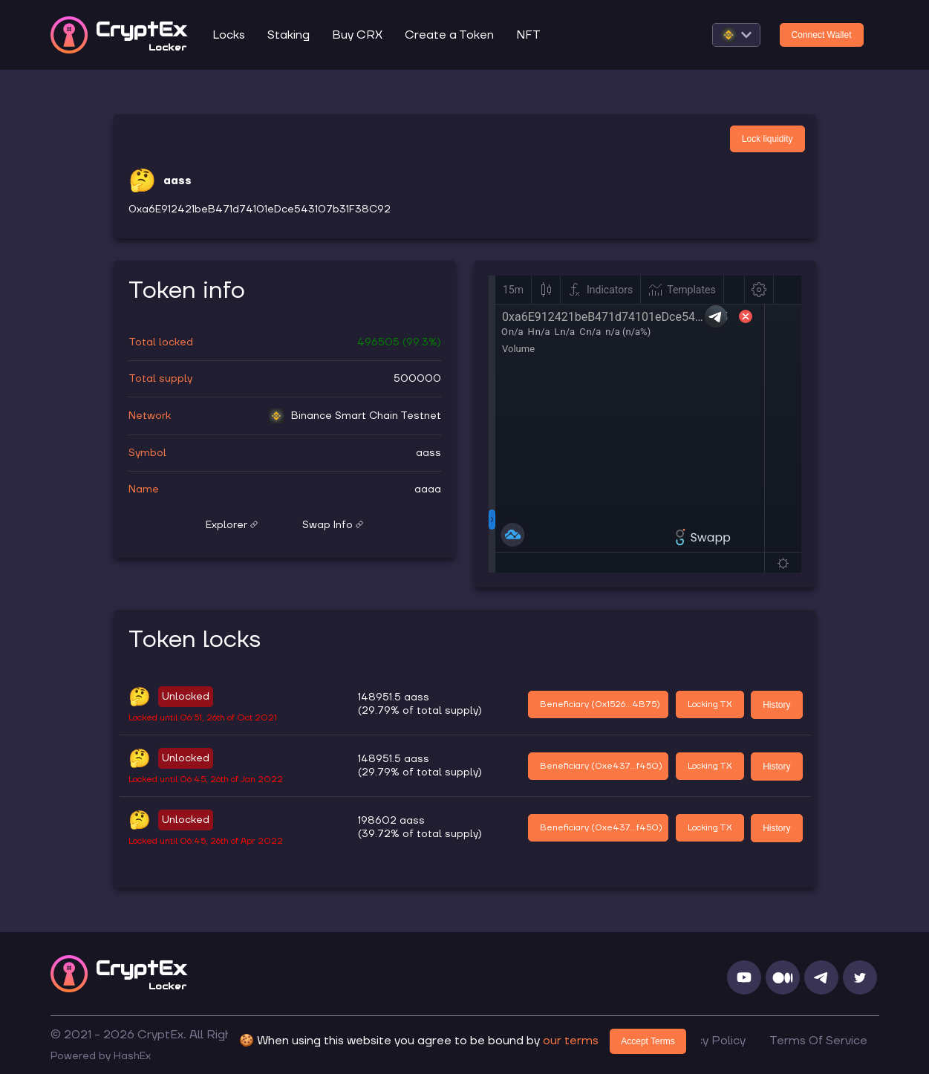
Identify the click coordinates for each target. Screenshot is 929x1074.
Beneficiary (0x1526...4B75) (600, 704)
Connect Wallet (822, 35)
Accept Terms (647, 1041)
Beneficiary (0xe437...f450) (601, 766)
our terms (571, 1040)
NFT (528, 34)
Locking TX (710, 704)
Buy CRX (357, 34)
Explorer (232, 525)
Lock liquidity (767, 139)
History (776, 705)
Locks (228, 34)
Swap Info (332, 525)
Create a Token (449, 34)
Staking (288, 34)
